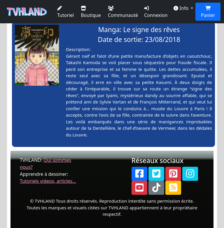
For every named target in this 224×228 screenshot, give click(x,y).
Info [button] (182, 8)
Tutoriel (65, 12)
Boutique (91, 12)
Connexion (155, 12)
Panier (208, 12)
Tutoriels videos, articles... (48, 181)
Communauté (123, 12)
